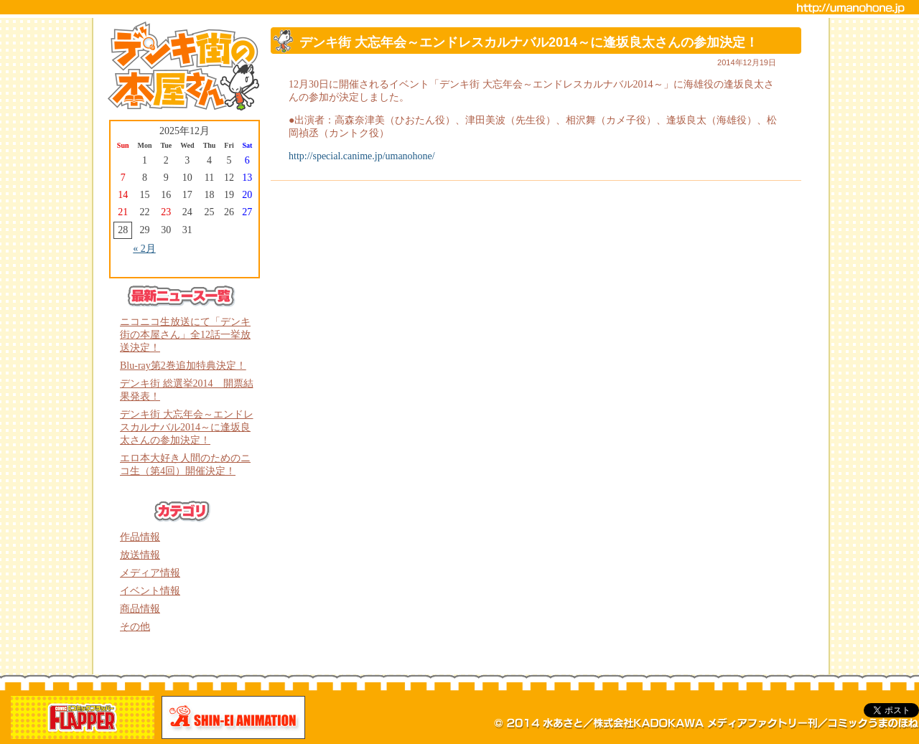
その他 (135, 626)
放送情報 (140, 555)
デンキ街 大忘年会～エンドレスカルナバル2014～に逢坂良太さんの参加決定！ (186, 427)
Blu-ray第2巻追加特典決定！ (183, 365)
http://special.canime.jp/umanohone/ (362, 156)
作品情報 (140, 537)
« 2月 (144, 248)
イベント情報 (150, 590)
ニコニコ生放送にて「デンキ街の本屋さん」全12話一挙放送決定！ (185, 334)
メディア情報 (150, 573)
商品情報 (140, 608)
